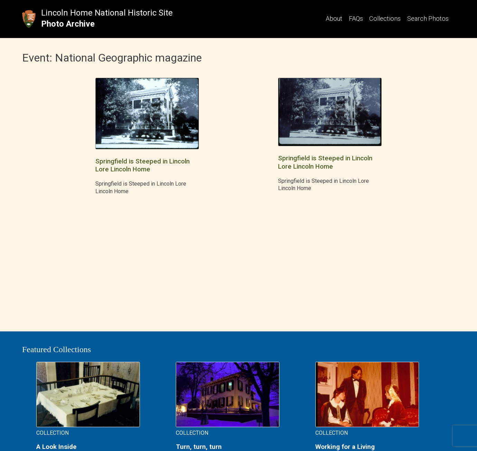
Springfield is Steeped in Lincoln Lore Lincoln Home (142, 165)
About (334, 18)
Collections (385, 18)
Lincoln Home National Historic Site (107, 13)
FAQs (356, 18)
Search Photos (428, 18)
